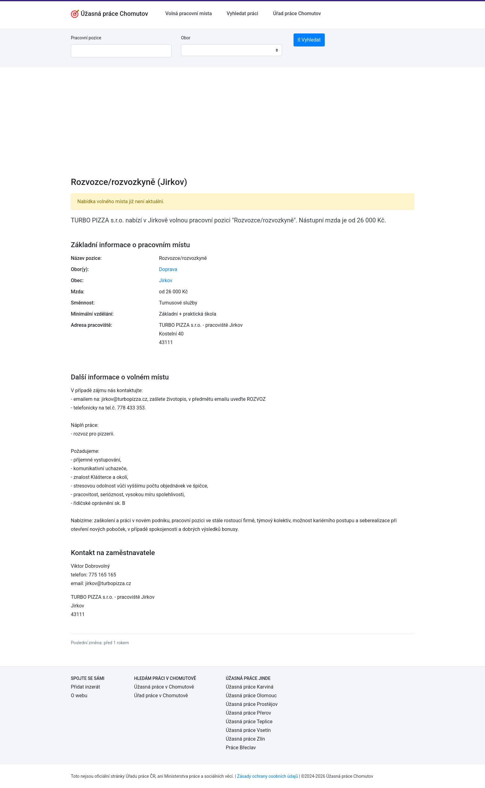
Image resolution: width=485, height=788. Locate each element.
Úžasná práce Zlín (245, 739)
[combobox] (231, 50)
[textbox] (193, 50)
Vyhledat (309, 40)
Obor (185, 37)
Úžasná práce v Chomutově (164, 687)
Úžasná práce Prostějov (251, 704)
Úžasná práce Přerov (248, 713)
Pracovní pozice (86, 37)
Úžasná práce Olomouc (251, 695)
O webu (79, 695)
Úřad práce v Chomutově (161, 695)
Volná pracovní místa (188, 13)
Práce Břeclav (241, 748)
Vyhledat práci (242, 13)
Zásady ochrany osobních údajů (267, 776)
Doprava (168, 269)
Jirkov (165, 280)
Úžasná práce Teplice (249, 722)
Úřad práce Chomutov (297, 13)
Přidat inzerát (85, 687)
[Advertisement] (242, 126)
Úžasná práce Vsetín (248, 730)
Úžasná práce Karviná (249, 687)
